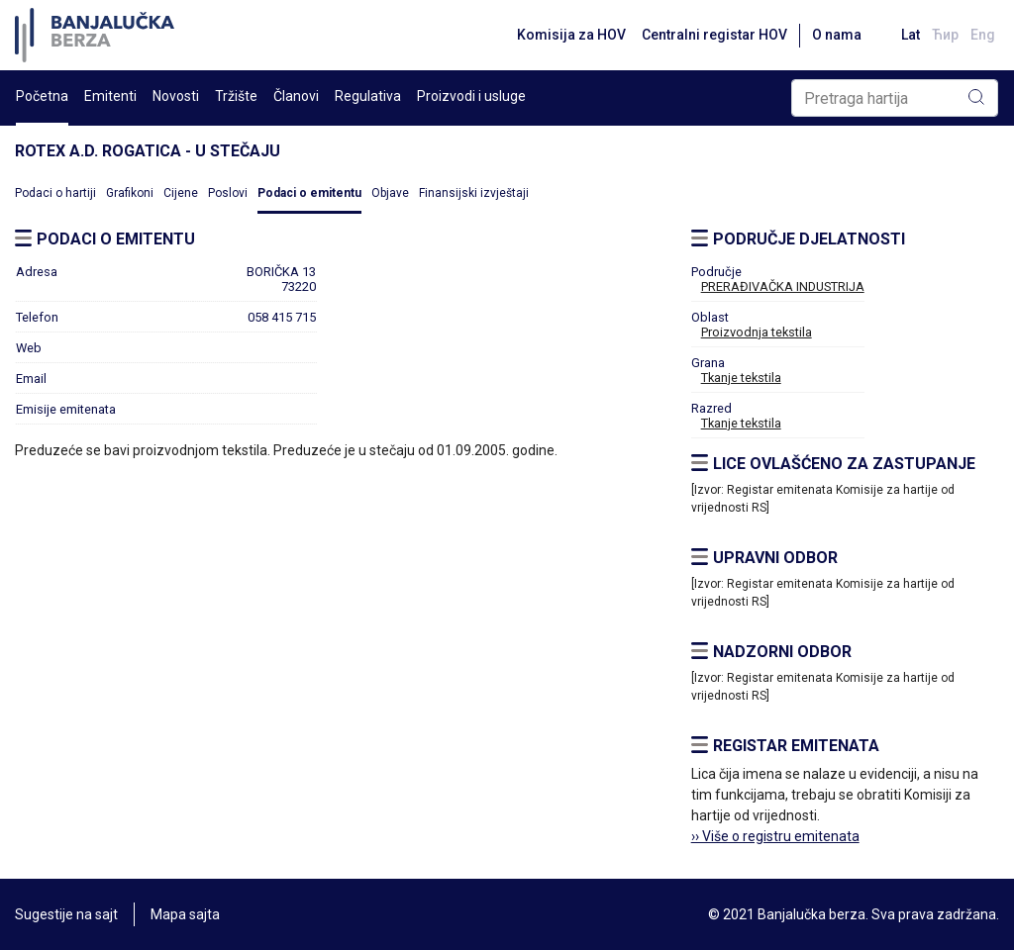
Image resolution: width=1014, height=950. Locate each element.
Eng (982, 35)
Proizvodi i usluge (471, 96)
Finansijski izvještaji (474, 193)
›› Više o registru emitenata (775, 836)
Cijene (180, 193)
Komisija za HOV (571, 35)
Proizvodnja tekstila (756, 332)
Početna (42, 96)
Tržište (236, 96)
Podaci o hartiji (55, 193)
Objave (390, 193)
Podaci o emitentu (309, 193)
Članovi (296, 96)
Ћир (945, 35)
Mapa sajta (185, 914)
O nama (837, 35)
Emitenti (110, 96)
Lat (910, 35)
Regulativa (368, 96)
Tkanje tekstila (741, 377)
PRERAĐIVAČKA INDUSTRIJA (782, 286)
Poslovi (228, 193)
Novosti (175, 96)
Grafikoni (129, 193)
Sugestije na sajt (66, 914)
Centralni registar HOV (714, 35)
